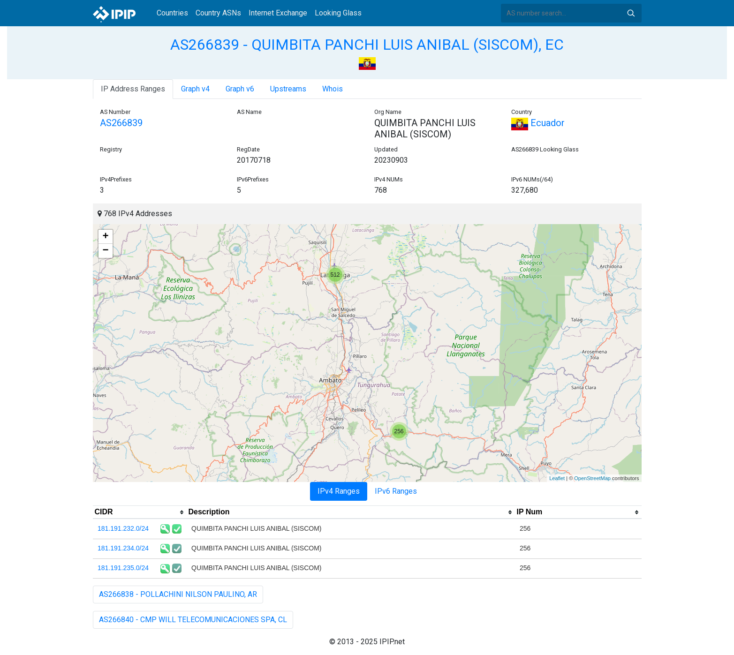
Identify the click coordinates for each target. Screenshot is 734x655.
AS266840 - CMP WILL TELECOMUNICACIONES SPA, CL (193, 619)
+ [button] (105, 237)
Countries (172, 12)
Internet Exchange (278, 12)
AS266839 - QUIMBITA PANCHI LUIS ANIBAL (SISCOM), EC (367, 44)
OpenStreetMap (592, 478)
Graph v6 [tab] (240, 88)
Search (631, 13)
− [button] (105, 251)
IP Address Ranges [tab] (133, 88)
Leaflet (557, 478)
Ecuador (538, 122)
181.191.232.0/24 (123, 528)
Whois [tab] (332, 88)
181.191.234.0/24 (123, 548)
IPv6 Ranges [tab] (396, 491)
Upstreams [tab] (288, 88)
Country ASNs (218, 12)
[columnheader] (140, 512)
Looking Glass (338, 12)
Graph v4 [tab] (195, 88)
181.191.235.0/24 (123, 568)
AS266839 (121, 122)
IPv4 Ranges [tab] (339, 491)
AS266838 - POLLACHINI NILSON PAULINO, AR (178, 594)
